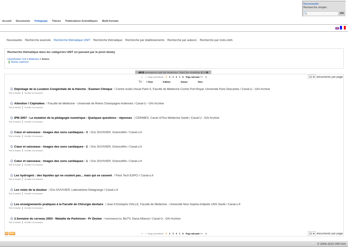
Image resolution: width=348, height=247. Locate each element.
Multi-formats (110, 20)
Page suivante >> (194, 77)
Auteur (184, 82)
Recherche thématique (108, 40)
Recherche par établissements (145, 40)
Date (151, 82)
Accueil (7, 20)
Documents (23, 20)
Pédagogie (40, 20)
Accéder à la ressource (33, 93)
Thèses (56, 20)
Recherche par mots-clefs (216, 40)
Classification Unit (17, 59)
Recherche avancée (38, 40)
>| (206, 77)
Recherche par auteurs (182, 40)
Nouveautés (311, 3)
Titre (200, 82)
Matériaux (34, 59)
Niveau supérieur (20, 61)
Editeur (167, 82)
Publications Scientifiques (81, 20)
